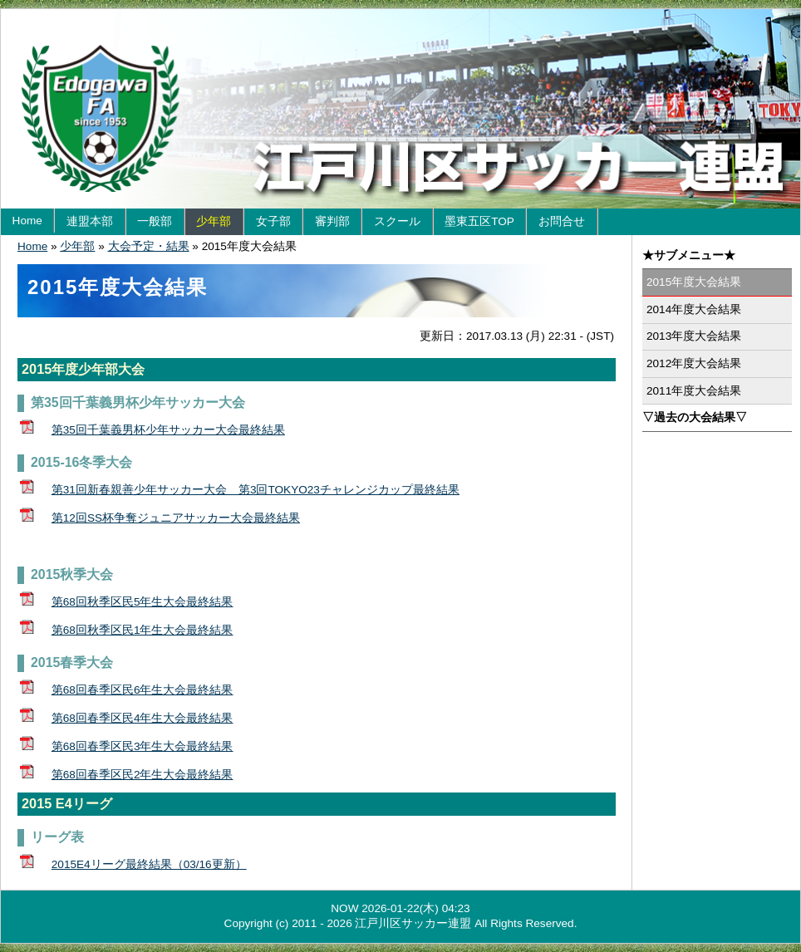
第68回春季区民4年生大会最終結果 (142, 718)
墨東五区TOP (479, 221)
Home (27, 220)
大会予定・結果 (148, 246)
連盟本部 (89, 221)
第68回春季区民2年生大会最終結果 (142, 774)
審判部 (332, 221)
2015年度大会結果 (693, 282)
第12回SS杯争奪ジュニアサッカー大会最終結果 (176, 518)
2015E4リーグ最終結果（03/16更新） (149, 864)
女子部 (273, 221)
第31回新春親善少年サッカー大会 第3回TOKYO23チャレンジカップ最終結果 (255, 489)
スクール (397, 221)
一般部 (154, 221)
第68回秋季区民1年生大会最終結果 (142, 630)
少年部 (213, 221)
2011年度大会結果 (693, 391)
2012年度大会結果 (693, 363)
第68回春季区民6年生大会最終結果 (142, 690)
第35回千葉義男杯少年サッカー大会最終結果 (168, 430)
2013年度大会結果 (693, 336)
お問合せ (561, 221)
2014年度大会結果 (693, 309)
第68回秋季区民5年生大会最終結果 (142, 602)
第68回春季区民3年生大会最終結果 (142, 746)
